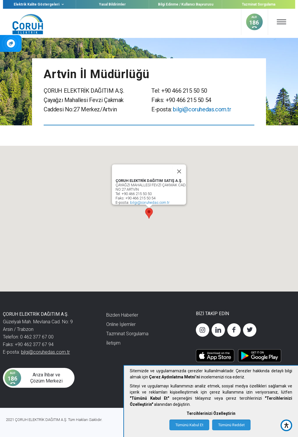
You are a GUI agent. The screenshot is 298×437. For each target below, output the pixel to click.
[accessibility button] (286, 425)
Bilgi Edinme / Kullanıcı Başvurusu (185, 4)
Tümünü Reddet (231, 425)
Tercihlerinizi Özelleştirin (211, 413)
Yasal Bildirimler (112, 4)
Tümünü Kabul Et (189, 425)
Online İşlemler (121, 324)
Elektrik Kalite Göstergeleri (39, 4)
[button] (149, 213)
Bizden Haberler (122, 315)
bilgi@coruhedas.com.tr (202, 109)
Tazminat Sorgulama (258, 4)
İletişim (113, 343)
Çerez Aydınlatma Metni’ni (174, 377)
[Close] (179, 171)
